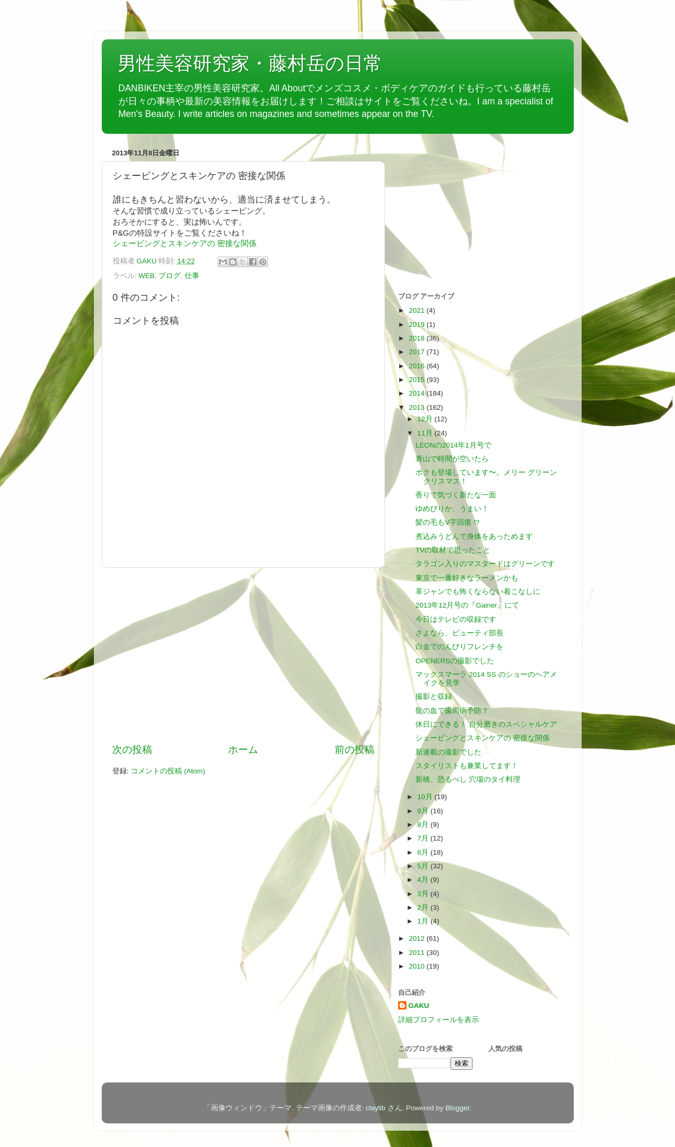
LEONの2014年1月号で (453, 445)
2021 (417, 310)
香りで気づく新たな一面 (455, 495)
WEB (146, 276)
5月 (424, 866)
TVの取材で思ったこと (452, 550)
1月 (424, 921)
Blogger (457, 1108)
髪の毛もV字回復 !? (447, 522)
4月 (424, 880)
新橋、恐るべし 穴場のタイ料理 (467, 779)
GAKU (419, 1006)
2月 (424, 907)
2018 (417, 338)
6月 (424, 852)
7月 (424, 838)
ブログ (169, 276)
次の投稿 (132, 749)
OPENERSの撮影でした (454, 661)
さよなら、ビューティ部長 (459, 633)
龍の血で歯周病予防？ (452, 711)
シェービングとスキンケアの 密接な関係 (184, 243)
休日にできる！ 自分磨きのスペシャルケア (486, 724)
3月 (424, 894)
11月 (426, 433)
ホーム (243, 749)
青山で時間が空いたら (452, 459)
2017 (417, 352)
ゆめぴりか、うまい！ (452, 509)
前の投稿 (354, 749)
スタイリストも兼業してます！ (466, 766)
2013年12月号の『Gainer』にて (467, 605)
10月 (426, 797)
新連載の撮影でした (448, 752)
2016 (417, 366)
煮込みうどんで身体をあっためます (474, 536)
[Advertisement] (243, 655)
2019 (417, 324)
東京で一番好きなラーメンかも (466, 578)
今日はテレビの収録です (455, 619)
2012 (417, 938)
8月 (424, 825)
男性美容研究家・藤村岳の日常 (249, 63)
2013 (417, 407)
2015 (417, 380)
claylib (375, 1108)
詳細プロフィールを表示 (438, 1020)
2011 (417, 953)
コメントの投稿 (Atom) (168, 771)
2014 (417, 393)
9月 (424, 811)
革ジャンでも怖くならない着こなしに (477, 592)
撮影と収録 (433, 696)
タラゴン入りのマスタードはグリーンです (485, 564)
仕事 (192, 276)
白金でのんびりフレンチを (459, 647)
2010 (417, 966)
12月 (426, 419)
